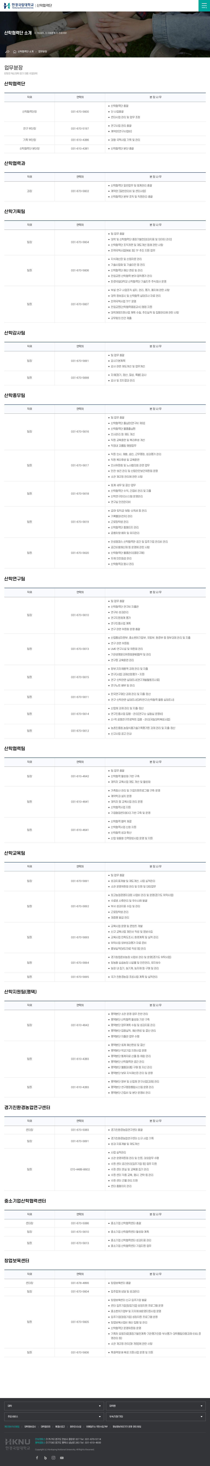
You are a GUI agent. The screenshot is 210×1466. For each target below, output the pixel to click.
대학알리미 (45, 1426)
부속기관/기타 (116, 1416)
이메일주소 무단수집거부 (97, 1426)
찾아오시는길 (75, 1426)
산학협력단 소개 (25, 51)
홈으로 (14, 52)
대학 (10, 1406)
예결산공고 (60, 1426)
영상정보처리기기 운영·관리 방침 (127, 1426)
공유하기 (7, 52)
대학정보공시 (30, 1426)
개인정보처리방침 (11, 1426)
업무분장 (42, 51)
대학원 (112, 1406)
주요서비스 (13, 1416)
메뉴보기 (204, 5)
